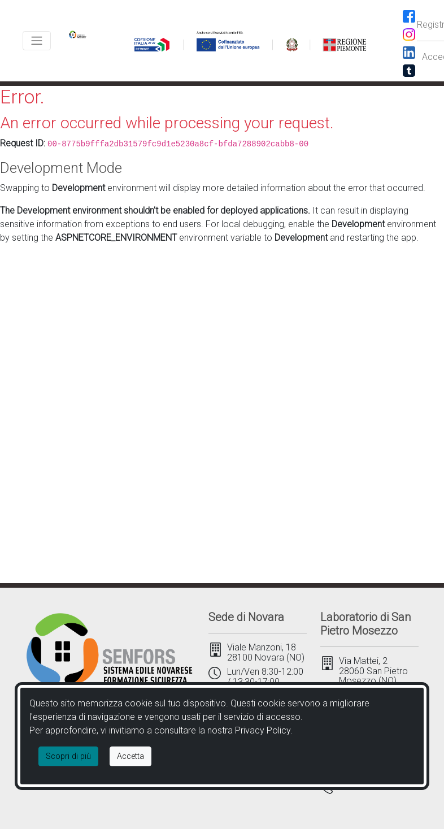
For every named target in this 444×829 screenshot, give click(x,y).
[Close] (130, 756)
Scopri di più (68, 756)
